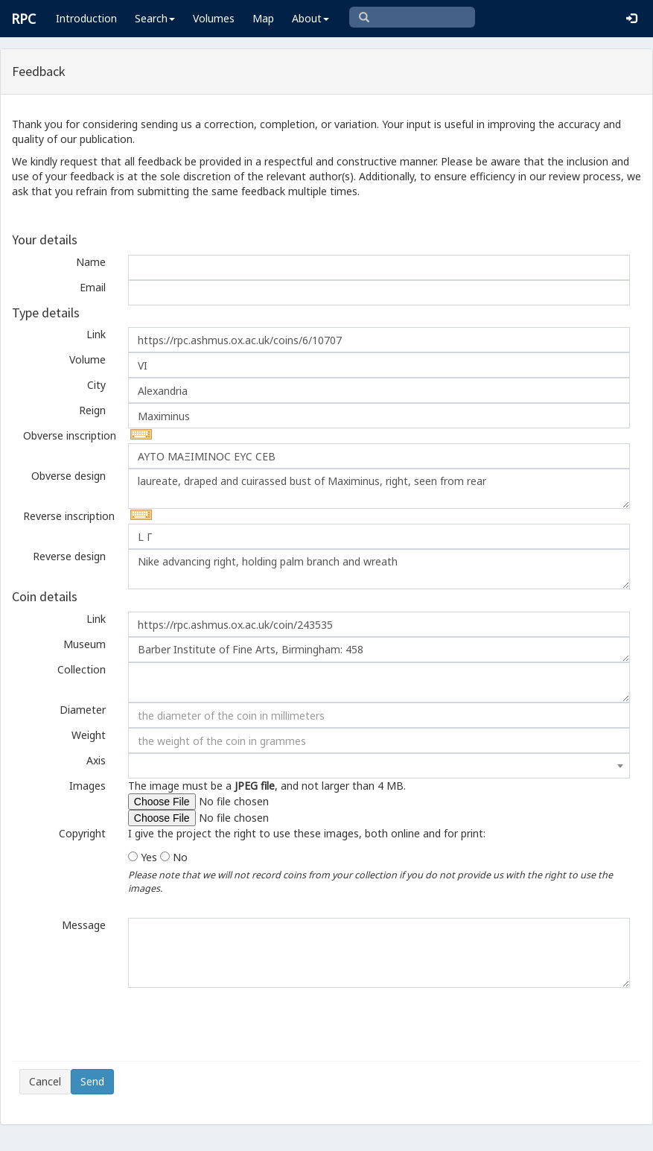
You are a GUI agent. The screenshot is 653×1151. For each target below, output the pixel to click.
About (310, 18)
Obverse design (68, 476)
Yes (149, 857)
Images (87, 786)
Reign (92, 410)
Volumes (214, 18)
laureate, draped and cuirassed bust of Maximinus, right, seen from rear (379, 489)
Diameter (83, 710)
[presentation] (132, 1024)
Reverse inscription (69, 516)
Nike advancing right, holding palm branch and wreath (379, 569)
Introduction (86, 18)
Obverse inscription (69, 435)
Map (263, 18)
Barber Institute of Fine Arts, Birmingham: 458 (379, 649)
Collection (81, 669)
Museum (84, 644)
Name (91, 262)
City (96, 385)
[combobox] (379, 766)
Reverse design (69, 556)
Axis (96, 760)
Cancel (45, 1081)
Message (84, 925)
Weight (88, 735)
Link (96, 334)
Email (93, 287)
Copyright (82, 833)
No (180, 857)
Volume (87, 359)
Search (155, 18)
